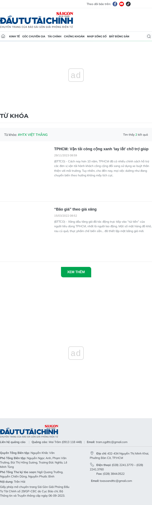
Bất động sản (119, 36)
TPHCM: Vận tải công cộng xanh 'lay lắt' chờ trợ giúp (101, 149)
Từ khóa (14, 115)
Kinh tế (14, 36)
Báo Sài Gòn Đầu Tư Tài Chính (36, 19)
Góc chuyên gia (33, 36)
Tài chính (54, 36)
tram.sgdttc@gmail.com (111, 442)
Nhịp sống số (97, 36)
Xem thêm (76, 272)
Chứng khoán (74, 36)
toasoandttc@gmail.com (116, 481)
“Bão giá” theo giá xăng (75, 209)
